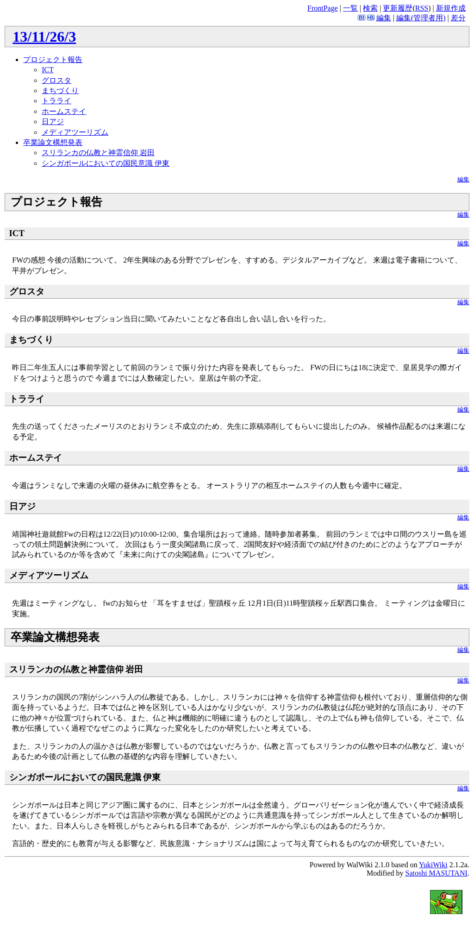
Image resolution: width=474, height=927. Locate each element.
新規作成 (451, 8)
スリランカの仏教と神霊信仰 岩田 (98, 153)
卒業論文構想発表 (52, 142)
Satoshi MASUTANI (436, 873)
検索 (370, 8)
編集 (383, 18)
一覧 (350, 8)
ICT (48, 70)
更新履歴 (397, 8)
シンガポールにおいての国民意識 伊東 (105, 163)
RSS (421, 8)
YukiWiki (433, 865)
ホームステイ (64, 111)
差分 (458, 18)
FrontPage (322, 8)
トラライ (56, 101)
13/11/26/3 (44, 36)
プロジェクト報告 (52, 59)
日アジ (53, 121)
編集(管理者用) (421, 18)
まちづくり (60, 90)
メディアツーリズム (75, 132)
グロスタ (56, 80)
